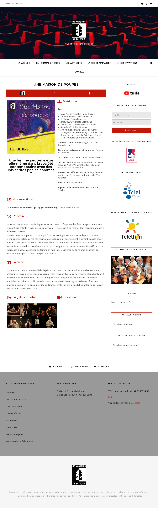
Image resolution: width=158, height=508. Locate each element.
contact (136, 402)
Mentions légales (14, 434)
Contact (80, 71)
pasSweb (100, 492)
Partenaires (12, 420)
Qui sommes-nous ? (48, 63)
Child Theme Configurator (137, 492)
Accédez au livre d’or (121, 302)
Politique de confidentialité (19, 441)
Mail (110, 396)
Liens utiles (11, 427)
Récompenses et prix (17, 399)
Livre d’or (10, 392)
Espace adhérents (15, 3)
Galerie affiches (14, 413)
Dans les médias (14, 406)
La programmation (100, 63)
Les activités (74, 63)
